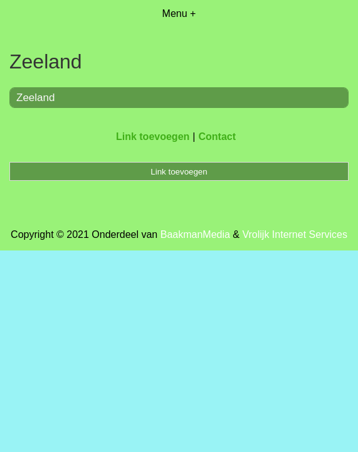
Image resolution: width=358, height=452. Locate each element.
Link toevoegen (152, 136)
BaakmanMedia (195, 234)
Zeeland (35, 98)
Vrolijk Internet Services (294, 234)
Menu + (179, 13)
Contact (217, 136)
